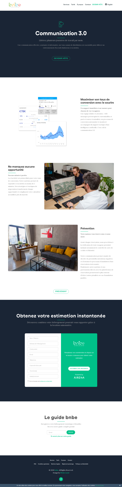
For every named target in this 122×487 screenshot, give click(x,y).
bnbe (56, 470)
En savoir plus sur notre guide (61, 436)
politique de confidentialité (46, 381)
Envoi (71, 432)
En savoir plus (100, 485)
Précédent (61, 292)
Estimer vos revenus (79, 369)
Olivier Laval (64, 473)
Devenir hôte (61, 59)
